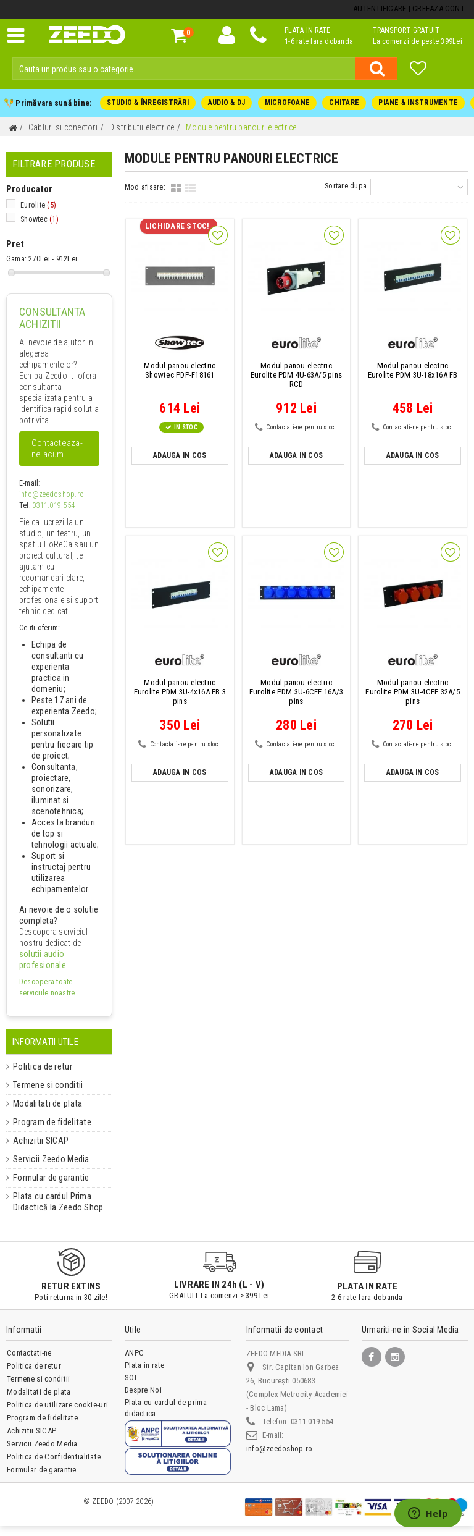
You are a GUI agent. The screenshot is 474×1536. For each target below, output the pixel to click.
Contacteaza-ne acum (57, 448)
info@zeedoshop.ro (50, 494)
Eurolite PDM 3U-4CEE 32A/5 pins (413, 692)
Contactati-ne (29, 1352)
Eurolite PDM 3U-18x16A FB (413, 370)
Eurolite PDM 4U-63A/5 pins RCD (296, 375)
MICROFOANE (286, 102)
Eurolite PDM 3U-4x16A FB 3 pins (180, 692)
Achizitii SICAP (35, 1140)
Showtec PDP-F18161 (179, 370)
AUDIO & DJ (226, 102)
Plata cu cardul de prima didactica (165, 1408)
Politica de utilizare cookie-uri (57, 1404)
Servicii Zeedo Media (47, 1159)
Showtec (39, 219)
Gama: (16, 259)
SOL (131, 1377)
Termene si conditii (44, 1085)
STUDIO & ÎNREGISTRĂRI (148, 102)
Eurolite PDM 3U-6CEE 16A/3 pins (296, 692)
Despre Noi (143, 1390)
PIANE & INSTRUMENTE (418, 102)
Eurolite (38, 205)
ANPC (134, 1352)
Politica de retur (38, 1066)
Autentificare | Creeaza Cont (409, 8)
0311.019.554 (53, 505)
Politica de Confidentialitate (53, 1456)
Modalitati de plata (43, 1103)
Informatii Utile (45, 1041)
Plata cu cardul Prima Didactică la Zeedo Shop (52, 1202)
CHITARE (344, 102)
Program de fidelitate (46, 1122)
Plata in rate (144, 1365)
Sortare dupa (346, 186)
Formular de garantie (46, 1177)
